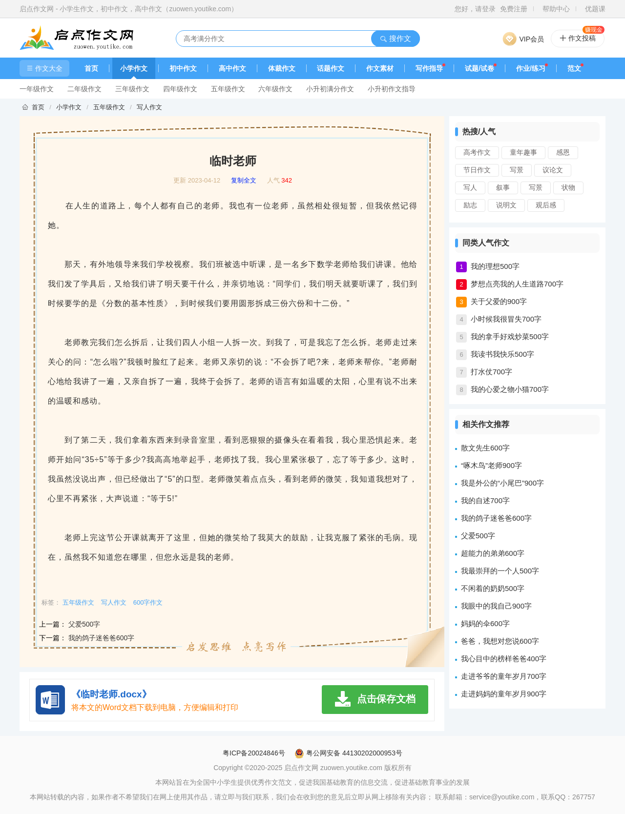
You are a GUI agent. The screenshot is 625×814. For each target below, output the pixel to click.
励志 (470, 205)
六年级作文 (275, 89)
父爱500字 (84, 624)
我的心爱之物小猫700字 (510, 389)
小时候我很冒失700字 (506, 319)
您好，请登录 (475, 9)
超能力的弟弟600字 (492, 553)
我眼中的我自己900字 (496, 606)
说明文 (506, 205)
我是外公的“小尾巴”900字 (502, 483)
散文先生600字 (485, 448)
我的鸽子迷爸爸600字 (101, 638)
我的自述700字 (485, 500)
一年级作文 (37, 89)
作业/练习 (530, 68)
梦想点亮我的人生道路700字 (517, 284)
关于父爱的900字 (499, 301)
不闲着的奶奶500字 (492, 588)
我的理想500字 (495, 266)
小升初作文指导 (392, 89)
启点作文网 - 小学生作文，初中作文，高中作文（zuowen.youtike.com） (129, 9)
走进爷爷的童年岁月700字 (503, 676)
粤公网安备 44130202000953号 (348, 753)
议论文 (552, 170)
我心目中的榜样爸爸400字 (503, 658)
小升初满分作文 (330, 89)
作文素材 (380, 68)
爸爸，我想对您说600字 (500, 641)
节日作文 (477, 170)
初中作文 (183, 68)
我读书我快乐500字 (502, 354)
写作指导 (429, 68)
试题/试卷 (479, 68)
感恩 (563, 152)
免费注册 (513, 9)
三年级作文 (132, 89)
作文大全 (44, 68)
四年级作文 (180, 89)
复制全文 (243, 180)
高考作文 (477, 152)
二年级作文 (84, 89)
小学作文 (133, 68)
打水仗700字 (491, 371)
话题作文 (330, 68)
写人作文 (149, 107)
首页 (91, 68)
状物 (568, 187)
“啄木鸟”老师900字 (491, 465)
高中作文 (232, 68)
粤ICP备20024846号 (254, 753)
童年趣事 (523, 152)
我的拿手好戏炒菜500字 (510, 336)
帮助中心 (556, 9)
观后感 (546, 205)
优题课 (595, 9)
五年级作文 (228, 89)
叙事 (503, 187)
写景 (516, 170)
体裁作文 (281, 68)
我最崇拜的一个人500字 (500, 571)
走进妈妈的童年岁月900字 (503, 694)
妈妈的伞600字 (485, 623)
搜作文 (395, 38)
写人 (470, 187)
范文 (574, 68)
